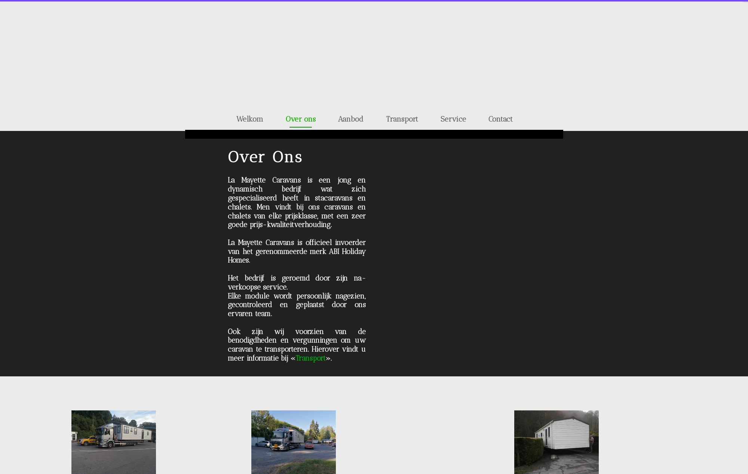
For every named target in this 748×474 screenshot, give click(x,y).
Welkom (249, 118)
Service (453, 118)
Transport (402, 118)
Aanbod (351, 118)
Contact (500, 118)
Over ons (301, 118)
